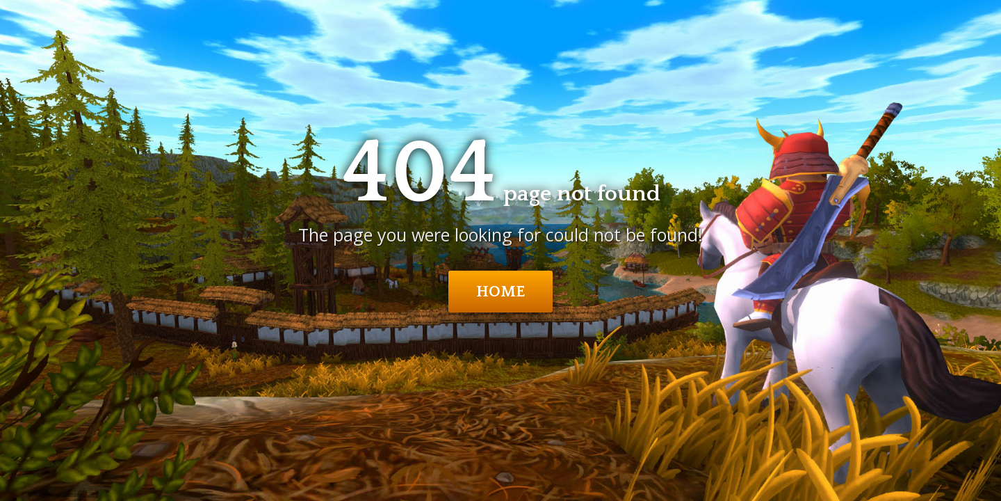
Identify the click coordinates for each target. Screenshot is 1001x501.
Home (501, 292)
